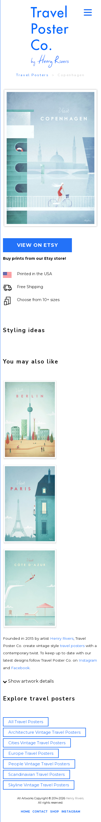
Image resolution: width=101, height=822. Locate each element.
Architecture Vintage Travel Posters (44, 732)
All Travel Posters (25, 721)
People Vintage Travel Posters (39, 763)
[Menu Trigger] (88, 12)
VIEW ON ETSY (37, 245)
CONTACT (40, 811)
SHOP (54, 811)
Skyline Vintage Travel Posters (38, 784)
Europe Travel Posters (30, 753)
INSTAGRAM (70, 811)
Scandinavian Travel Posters (36, 774)
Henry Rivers (62, 638)
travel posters (72, 646)
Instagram (88, 660)
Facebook (20, 668)
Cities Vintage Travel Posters (36, 742)
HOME (25, 811)
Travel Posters (32, 75)
